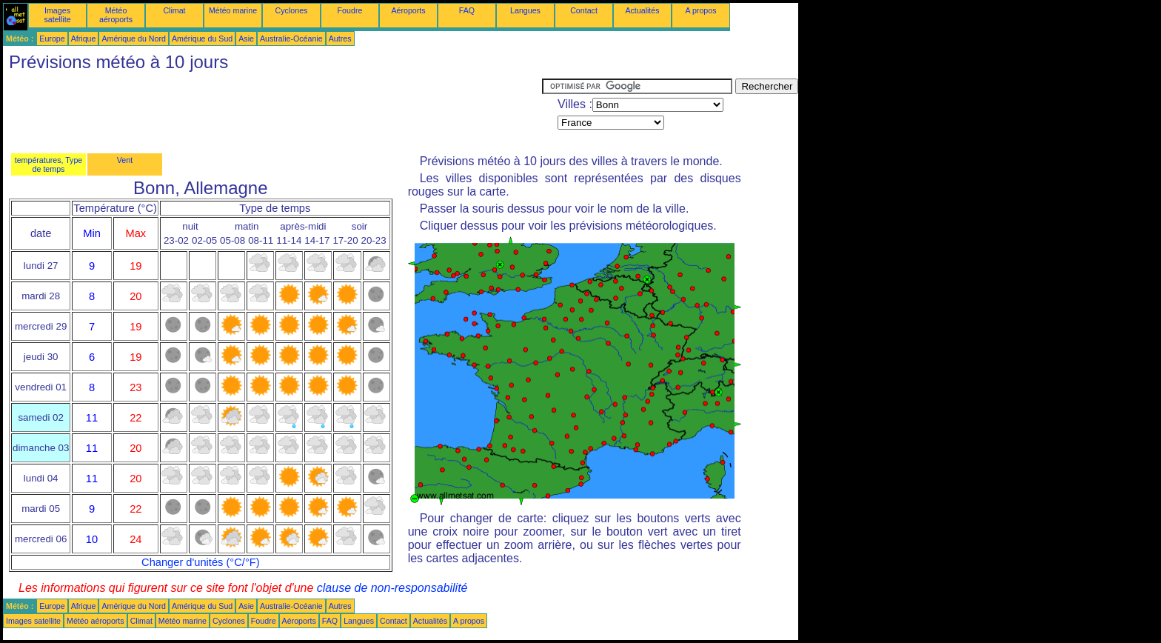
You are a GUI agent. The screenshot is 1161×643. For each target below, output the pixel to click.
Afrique (83, 38)
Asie (246, 38)
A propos (700, 10)
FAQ (467, 10)
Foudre (350, 10)
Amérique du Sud (202, 38)
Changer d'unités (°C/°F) (200, 562)
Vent (125, 160)
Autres (340, 38)
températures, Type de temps (49, 164)
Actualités (642, 10)
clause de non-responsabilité (392, 588)
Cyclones (291, 10)
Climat (174, 10)
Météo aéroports (116, 15)
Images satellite (57, 15)
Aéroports (408, 10)
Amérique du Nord (133, 38)
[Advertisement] (272, 112)
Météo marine (233, 10)
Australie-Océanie (291, 38)
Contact (584, 10)
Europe (51, 38)
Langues (525, 10)
